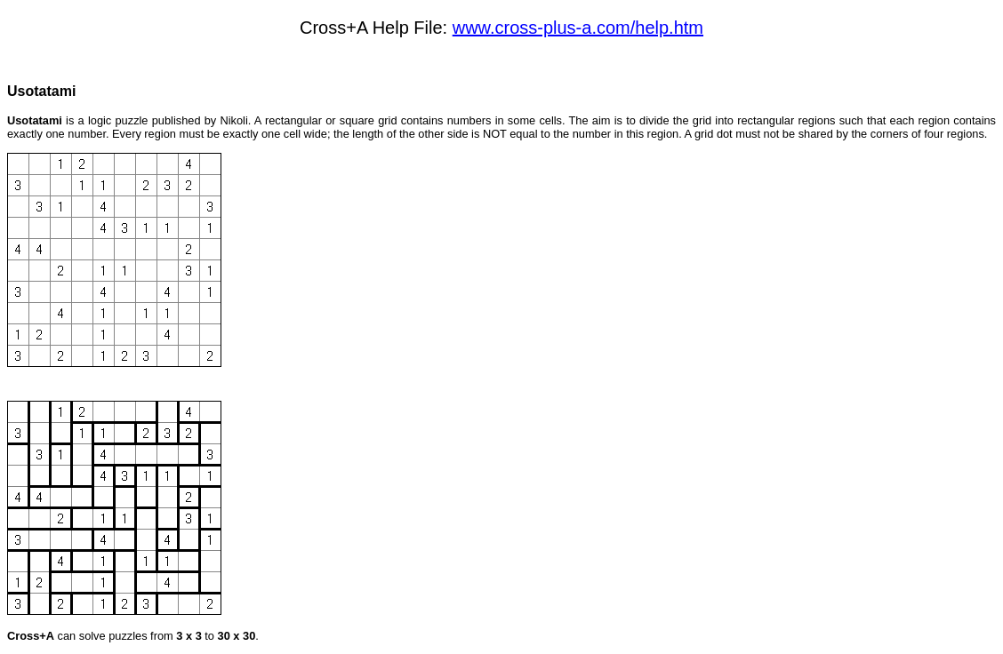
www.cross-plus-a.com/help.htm (578, 27)
